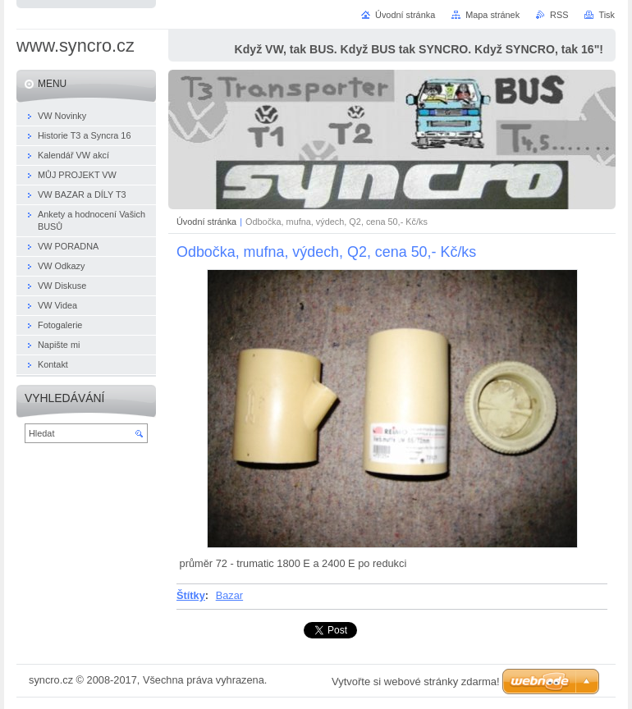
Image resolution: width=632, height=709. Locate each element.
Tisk (606, 15)
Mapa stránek (492, 15)
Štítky (190, 595)
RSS (559, 15)
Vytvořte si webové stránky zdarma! (416, 681)
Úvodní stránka (206, 221)
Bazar (229, 595)
